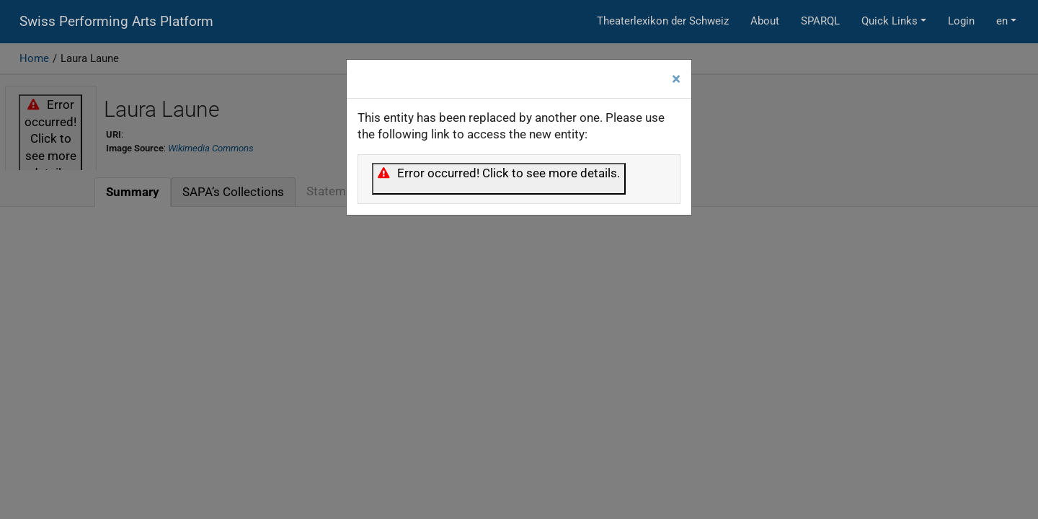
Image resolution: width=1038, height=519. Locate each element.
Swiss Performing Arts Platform (116, 22)
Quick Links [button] (889, 20)
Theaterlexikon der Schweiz (663, 20)
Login (961, 20)
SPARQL (820, 20)
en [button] (1002, 20)
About (764, 20)
